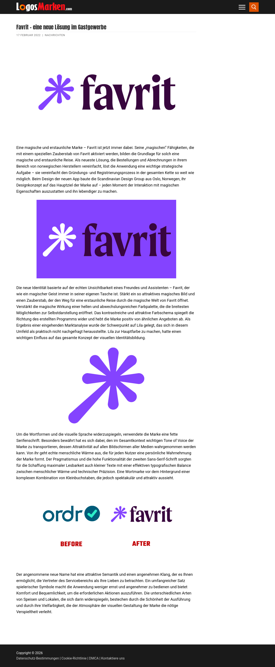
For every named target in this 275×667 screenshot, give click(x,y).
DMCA (94, 658)
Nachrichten (55, 35)
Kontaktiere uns (113, 658)
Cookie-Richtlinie (74, 658)
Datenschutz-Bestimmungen (37, 658)
